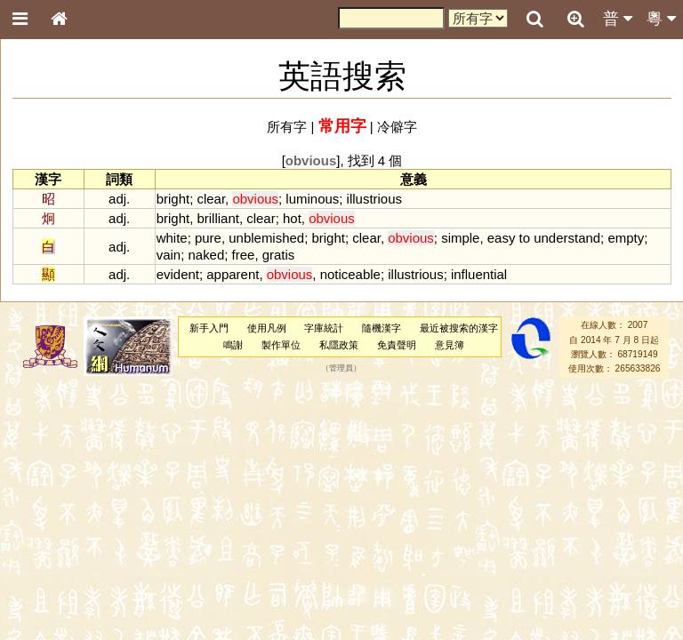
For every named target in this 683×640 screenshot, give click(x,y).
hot (292, 218)
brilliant (217, 218)
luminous (312, 198)
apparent (232, 274)
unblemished (266, 237)
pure (208, 237)
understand (567, 237)
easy (501, 237)
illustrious (374, 198)
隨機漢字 (381, 328)
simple (460, 237)
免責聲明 (396, 345)
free (243, 254)
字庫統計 (323, 328)
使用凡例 (266, 328)
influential (479, 274)
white (172, 237)
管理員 (341, 368)
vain (169, 254)
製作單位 (281, 345)
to (524, 237)
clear (211, 198)
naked (206, 254)
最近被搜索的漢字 (459, 328)
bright (173, 198)
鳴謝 (233, 345)
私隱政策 (338, 345)
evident (178, 274)
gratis (278, 254)
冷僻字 (397, 126)
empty (625, 237)
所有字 (287, 126)
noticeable (350, 274)
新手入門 (209, 328)
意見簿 (449, 345)
